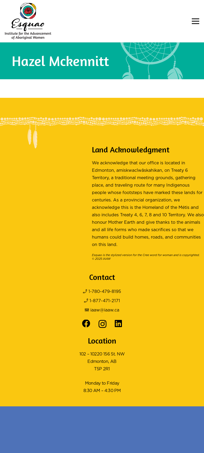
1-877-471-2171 (105, 301)
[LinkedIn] (118, 324)
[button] (195, 21)
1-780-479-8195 (104, 292)
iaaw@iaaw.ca (104, 310)
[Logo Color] (28, 21)
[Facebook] (86, 324)
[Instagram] (103, 324)
